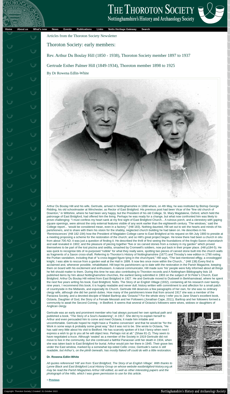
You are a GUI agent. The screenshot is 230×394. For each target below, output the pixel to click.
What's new (40, 29)
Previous (54, 380)
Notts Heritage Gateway (122, 29)
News (55, 29)
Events (68, 29)
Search (146, 29)
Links (100, 29)
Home (8, 29)
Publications (84, 29)
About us (22, 29)
